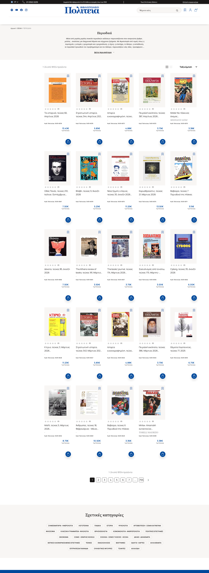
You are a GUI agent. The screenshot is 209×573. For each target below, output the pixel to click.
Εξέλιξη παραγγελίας (190, 2)
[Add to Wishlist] (68, 76)
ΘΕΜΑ (19, 28)
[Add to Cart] (68, 141)
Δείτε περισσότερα (104, 52)
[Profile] (190, 10)
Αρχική (13, 28)
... (135, 479)
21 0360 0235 (32, 2)
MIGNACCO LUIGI (178, 120)
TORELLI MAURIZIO (148, 432)
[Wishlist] (185, 10)
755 (141, 479)
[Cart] (195, 10)
